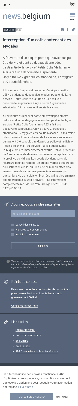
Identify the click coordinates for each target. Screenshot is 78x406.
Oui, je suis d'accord (32, 396)
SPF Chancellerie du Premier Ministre (37, 351)
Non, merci (62, 397)
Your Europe (23, 346)
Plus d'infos (25, 387)
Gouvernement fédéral (28, 335)
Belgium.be (22, 340)
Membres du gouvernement (31, 230)
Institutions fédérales (27, 235)
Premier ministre (25, 329)
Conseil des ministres (27, 225)
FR (4, 4)
